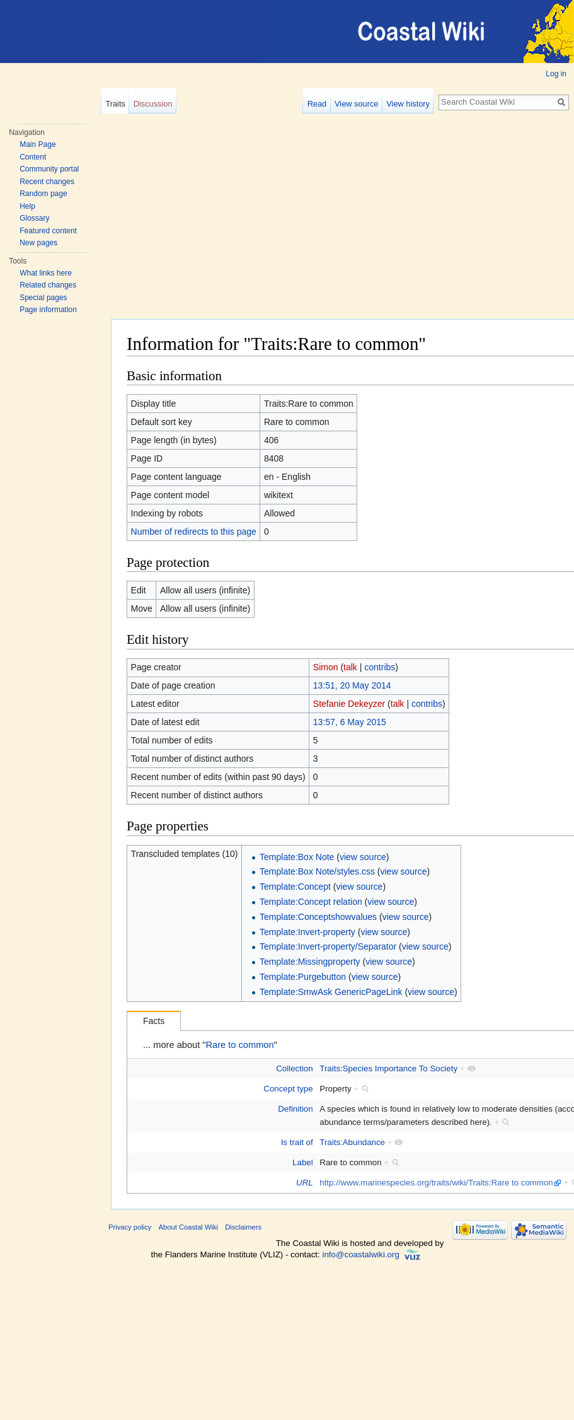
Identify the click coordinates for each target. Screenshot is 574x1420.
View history (408, 103)
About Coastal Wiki (189, 1227)
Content (33, 157)
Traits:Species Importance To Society (388, 1068)
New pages (38, 242)
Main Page (37, 144)
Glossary (34, 218)
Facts (153, 1021)
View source (356, 103)
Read (317, 103)
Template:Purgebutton (303, 977)
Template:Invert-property (307, 932)
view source (363, 857)
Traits (115, 103)
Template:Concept (295, 887)
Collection (294, 1068)
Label (302, 1162)
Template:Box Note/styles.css (317, 871)
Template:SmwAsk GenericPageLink (331, 992)
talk (350, 667)
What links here (46, 273)
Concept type (288, 1088)
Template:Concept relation (311, 902)
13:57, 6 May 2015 (349, 722)
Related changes (48, 285)
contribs (379, 667)
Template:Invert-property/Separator (328, 946)
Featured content (48, 230)
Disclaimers (243, 1227)
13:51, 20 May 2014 (352, 685)
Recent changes (47, 181)
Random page (43, 193)
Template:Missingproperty (310, 962)
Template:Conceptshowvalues (318, 917)
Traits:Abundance (352, 1142)
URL (304, 1182)
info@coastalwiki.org (360, 1254)
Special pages (43, 297)
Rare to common (240, 1045)
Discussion (153, 103)
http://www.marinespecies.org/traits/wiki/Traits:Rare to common (436, 1182)
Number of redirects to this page (193, 532)
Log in (556, 73)
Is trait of (297, 1142)
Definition (295, 1109)
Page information (48, 309)
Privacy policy (129, 1227)
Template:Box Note (297, 857)
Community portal (49, 169)
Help (27, 206)
